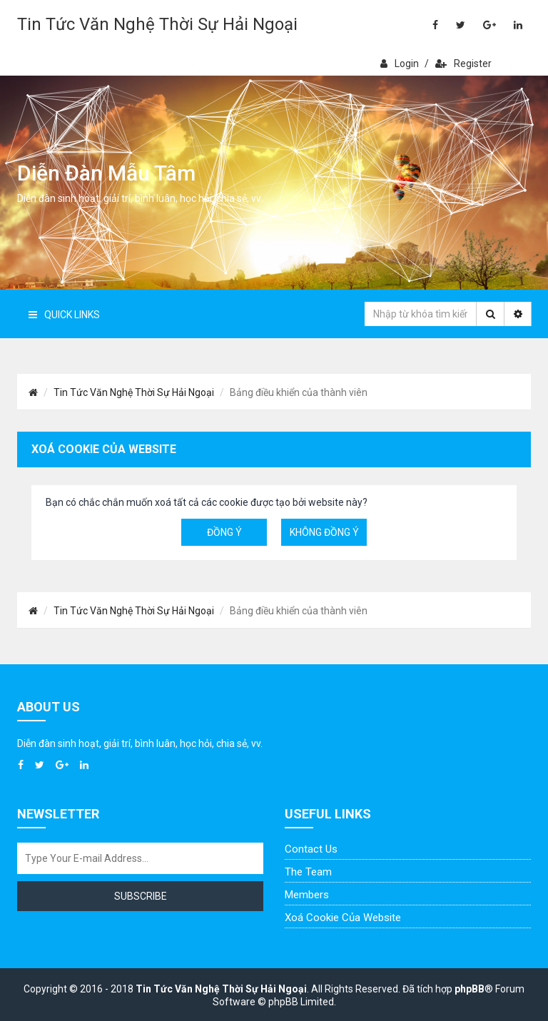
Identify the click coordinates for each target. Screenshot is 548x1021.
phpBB (469, 989)
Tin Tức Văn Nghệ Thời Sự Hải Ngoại (157, 24)
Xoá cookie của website (343, 917)
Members (307, 894)
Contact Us (311, 849)
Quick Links (64, 314)
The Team (308, 871)
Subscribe (140, 896)
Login (399, 63)
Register (463, 63)
